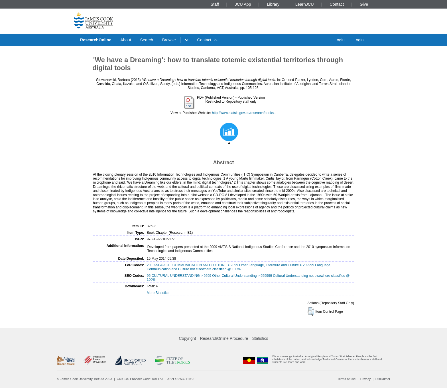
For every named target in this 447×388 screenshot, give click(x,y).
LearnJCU (304, 4)
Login (339, 40)
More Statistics (158, 293)
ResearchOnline (95, 40)
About (125, 40)
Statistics (260, 338)
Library (273, 4)
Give (364, 4)
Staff (215, 4)
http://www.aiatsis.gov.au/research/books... (244, 113)
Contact (337, 4)
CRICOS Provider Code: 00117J (140, 379)
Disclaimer (382, 379)
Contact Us (207, 40)
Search (146, 40)
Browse (169, 40)
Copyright (187, 338)
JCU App (243, 4)
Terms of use (346, 379)
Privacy (365, 379)
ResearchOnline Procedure (224, 338)
